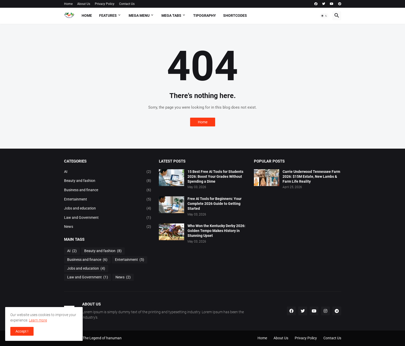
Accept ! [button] (21, 331)
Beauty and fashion (107, 180)
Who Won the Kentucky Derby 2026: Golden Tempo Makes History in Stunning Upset (216, 231)
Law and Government (107, 217)
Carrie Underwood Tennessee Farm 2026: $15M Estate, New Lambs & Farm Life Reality (311, 176)
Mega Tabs (171, 15)
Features (108, 15)
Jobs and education (107, 208)
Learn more (38, 320)
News (107, 226)
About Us (83, 4)
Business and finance (107, 190)
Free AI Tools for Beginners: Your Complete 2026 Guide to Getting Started (215, 204)
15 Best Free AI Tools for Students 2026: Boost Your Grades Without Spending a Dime (215, 176)
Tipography (204, 15)
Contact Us (127, 4)
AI (107, 171)
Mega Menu (139, 15)
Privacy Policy (104, 4)
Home (68, 4)
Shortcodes (235, 15)
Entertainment (107, 199)
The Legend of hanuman (102, 338)
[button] (324, 15)
